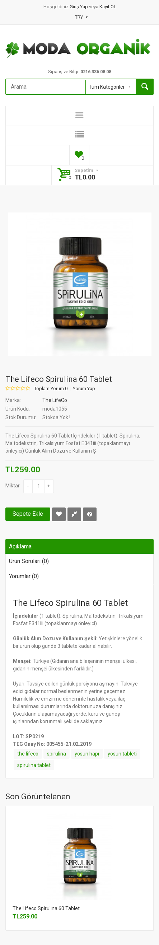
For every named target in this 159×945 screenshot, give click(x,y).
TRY (81, 17)
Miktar (12, 485)
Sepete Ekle (28, 513)
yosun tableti (122, 754)
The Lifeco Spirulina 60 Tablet (46, 908)
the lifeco (27, 754)
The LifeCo (54, 400)
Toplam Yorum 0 (50, 389)
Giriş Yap (79, 6)
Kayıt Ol (107, 6)
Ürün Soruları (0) (29, 561)
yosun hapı (87, 754)
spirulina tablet (34, 765)
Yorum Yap (84, 389)
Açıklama (20, 546)
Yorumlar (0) (24, 576)
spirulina (56, 754)
